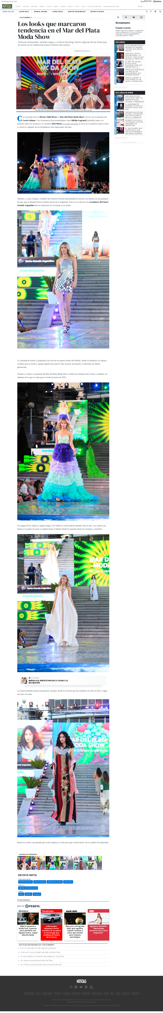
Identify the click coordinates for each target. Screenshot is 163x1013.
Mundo (46, 6)
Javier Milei (24, 11)
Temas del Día (8, 11)
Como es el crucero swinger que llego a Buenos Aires (40, 952)
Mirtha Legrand (39, 882)
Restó (87, 6)
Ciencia (63, 6)
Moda (21, 894)
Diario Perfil (29, 993)
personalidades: (24, 879)
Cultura (54, 6)
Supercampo (96, 993)
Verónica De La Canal (55, 882)
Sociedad (28, 6)
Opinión (71, 6)
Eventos (80, 6)
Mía (118, 993)
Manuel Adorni (41, 11)
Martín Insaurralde (77, 11)
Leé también (35, 678)
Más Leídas (120, 42)
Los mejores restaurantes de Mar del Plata (36, 960)
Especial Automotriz (107, 6)
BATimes (135, 993)
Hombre (66, 993)
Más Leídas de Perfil (124, 93)
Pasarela (37, 894)
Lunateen (126, 993)
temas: (20, 891)
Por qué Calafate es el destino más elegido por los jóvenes (42, 956)
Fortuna (58, 993)
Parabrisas (85, 993)
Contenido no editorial (128, 6)
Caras (38, 993)
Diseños (28, 894)
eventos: (21, 885)
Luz (112, 993)
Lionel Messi (57, 11)
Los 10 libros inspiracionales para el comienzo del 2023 (41, 964)
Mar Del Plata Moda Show (28, 888)
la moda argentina (70, 124)
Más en (28, 906)
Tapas (94, 6)
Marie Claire (47, 993)
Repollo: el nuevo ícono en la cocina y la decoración (48, 682)
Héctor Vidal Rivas (25, 882)
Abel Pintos (68, 882)
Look (106, 993)
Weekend (76, 993)
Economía (38, 6)
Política (18, 6)
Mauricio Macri (97, 11)
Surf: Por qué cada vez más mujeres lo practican (38, 948)
